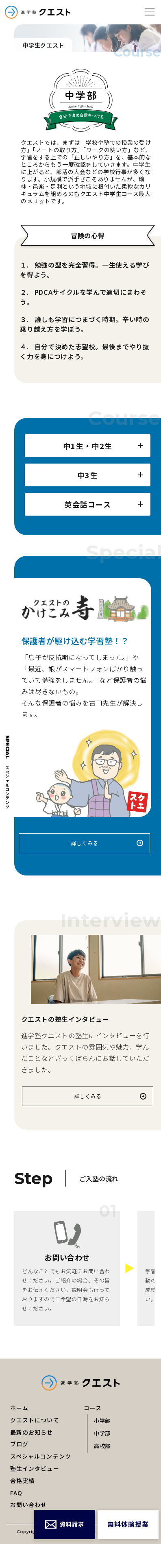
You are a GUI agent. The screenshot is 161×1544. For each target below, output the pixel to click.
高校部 (102, 1446)
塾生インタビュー (34, 1468)
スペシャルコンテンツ (40, 1456)
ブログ (19, 1444)
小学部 (102, 1420)
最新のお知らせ (31, 1432)
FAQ (16, 1493)
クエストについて (34, 1420)
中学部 (102, 1433)
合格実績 (22, 1480)
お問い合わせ (28, 1504)
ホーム (19, 1408)
